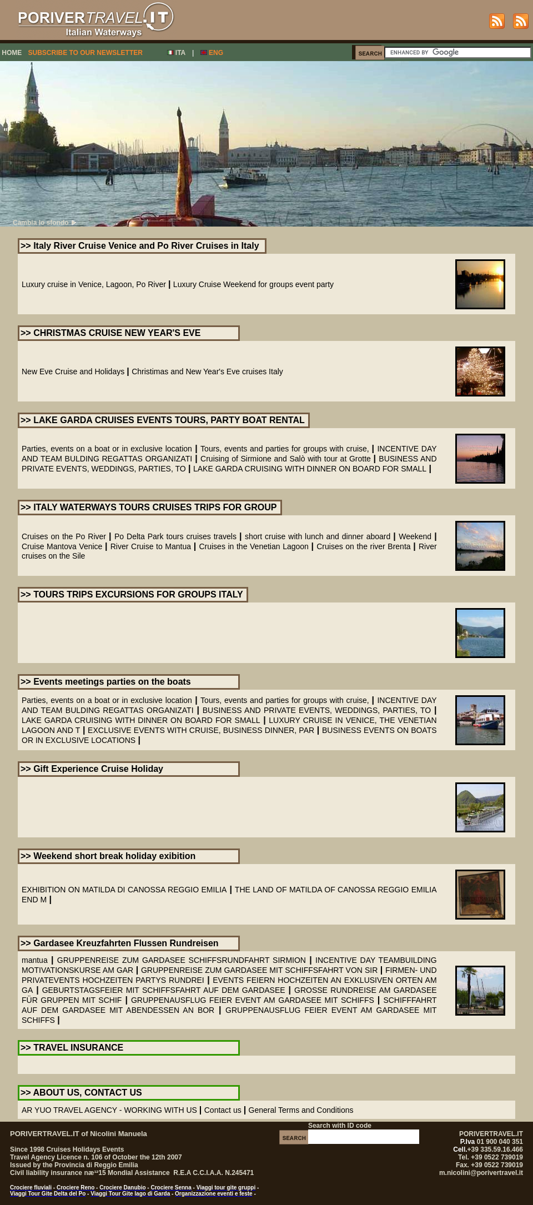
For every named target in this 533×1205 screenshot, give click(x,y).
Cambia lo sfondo (44, 223)
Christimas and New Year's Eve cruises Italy (207, 371)
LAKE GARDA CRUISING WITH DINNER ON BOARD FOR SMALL (309, 468)
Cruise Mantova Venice (62, 546)
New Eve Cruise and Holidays (73, 371)
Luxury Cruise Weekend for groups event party (253, 284)
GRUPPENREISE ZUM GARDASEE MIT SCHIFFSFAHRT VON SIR (259, 970)
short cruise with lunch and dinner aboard (317, 536)
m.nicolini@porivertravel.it (481, 1173)
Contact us (223, 1110)
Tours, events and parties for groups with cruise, (285, 448)
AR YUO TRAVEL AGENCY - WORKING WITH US (109, 1110)
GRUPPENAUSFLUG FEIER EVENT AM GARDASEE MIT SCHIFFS (252, 1000)
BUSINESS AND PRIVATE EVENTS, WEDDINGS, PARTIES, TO (317, 710)
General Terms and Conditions (301, 1110)
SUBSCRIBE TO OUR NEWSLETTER (85, 53)
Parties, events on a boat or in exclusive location (107, 448)
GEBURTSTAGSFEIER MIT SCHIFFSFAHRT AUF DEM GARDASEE (163, 990)
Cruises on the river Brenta (363, 546)
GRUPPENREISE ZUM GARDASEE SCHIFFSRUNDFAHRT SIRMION (181, 960)
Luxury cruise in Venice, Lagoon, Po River (94, 284)
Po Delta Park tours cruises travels (175, 536)
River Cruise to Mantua (150, 546)
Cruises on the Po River (64, 536)
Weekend (415, 536)
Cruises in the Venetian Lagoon (253, 546)
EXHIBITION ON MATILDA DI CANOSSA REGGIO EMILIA (124, 889)
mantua (35, 960)
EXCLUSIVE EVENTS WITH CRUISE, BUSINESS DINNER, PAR (201, 730)
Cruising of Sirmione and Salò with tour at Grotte (286, 458)
